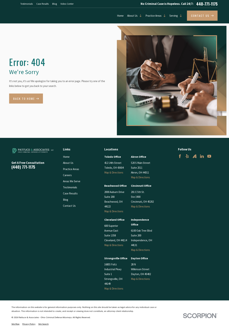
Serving (173, 15)
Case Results (42, 3)
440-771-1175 (207, 4)
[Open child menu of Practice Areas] (164, 15)
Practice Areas (153, 15)
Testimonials (26, 3)
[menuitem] (15, 324)
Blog (54, 3)
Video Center (67, 3)
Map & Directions (113, 172)
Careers (67, 175)
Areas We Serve (71, 181)
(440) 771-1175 (23, 167)
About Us (132, 15)
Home (120, 15)
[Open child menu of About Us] (140, 15)
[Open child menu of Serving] (180, 15)
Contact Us (69, 205)
